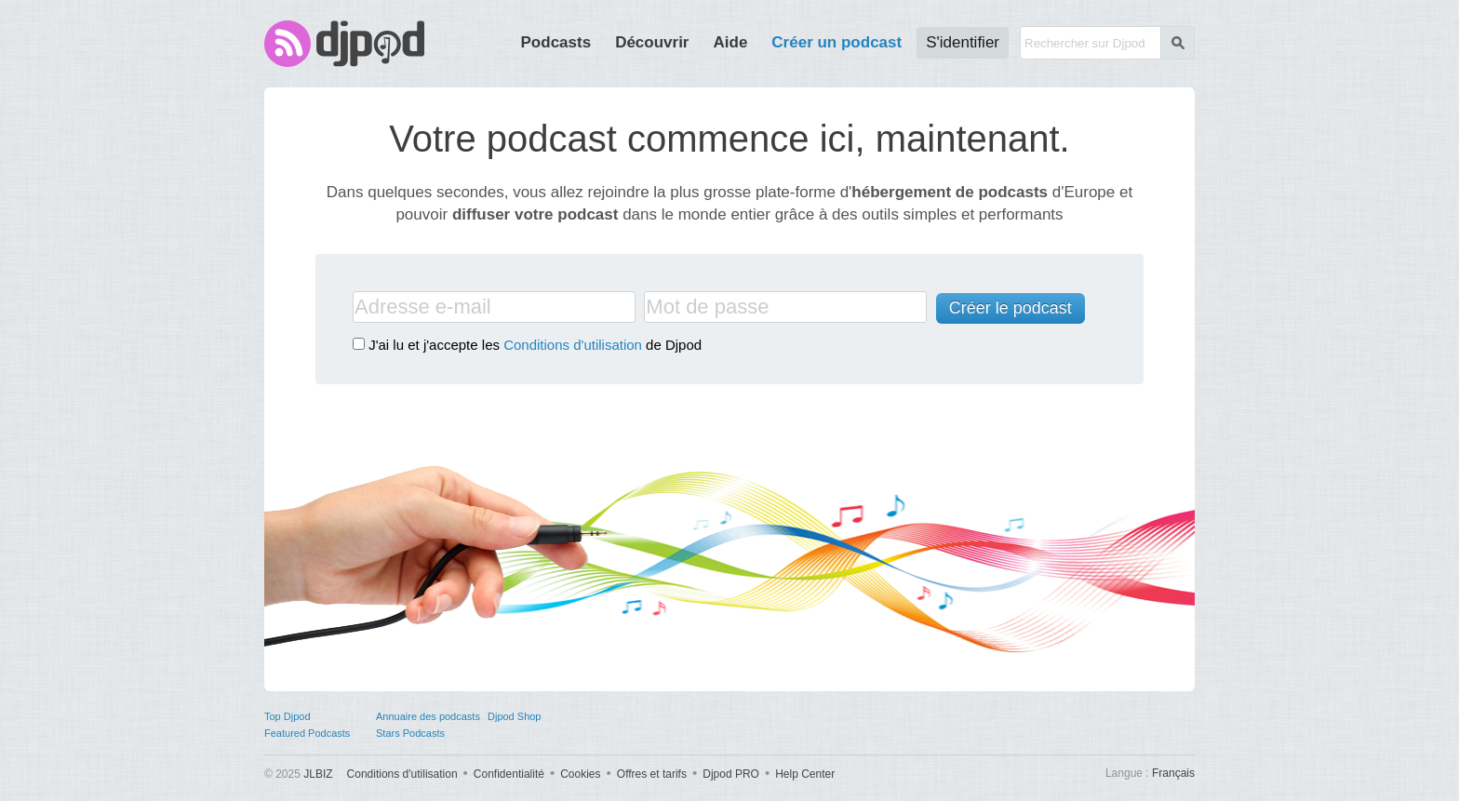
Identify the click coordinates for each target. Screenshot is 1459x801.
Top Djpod (287, 716)
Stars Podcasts (410, 733)
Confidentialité (509, 774)
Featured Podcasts (307, 733)
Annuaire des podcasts (428, 716)
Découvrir (652, 42)
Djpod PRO (731, 774)
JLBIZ (317, 774)
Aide (731, 42)
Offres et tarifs (652, 774)
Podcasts (556, 42)
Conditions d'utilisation (572, 345)
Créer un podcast (836, 42)
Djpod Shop (515, 716)
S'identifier (962, 42)
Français (1173, 773)
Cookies (580, 774)
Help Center (805, 774)
